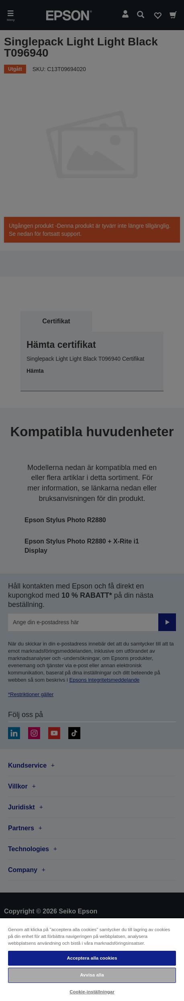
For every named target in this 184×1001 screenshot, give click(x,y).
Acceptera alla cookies (92, 958)
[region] (92, 959)
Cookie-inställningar (92, 991)
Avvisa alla (92, 974)
